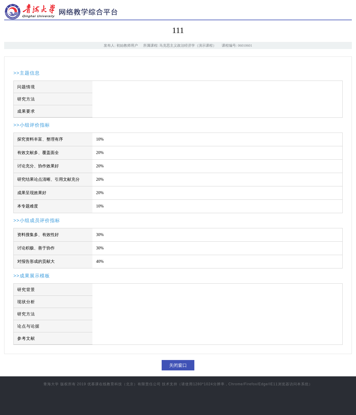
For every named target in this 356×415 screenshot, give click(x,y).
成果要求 (26, 111)
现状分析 (26, 301)
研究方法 (26, 99)
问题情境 (26, 86)
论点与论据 (28, 326)
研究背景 (26, 289)
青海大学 (51, 384)
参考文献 (26, 338)
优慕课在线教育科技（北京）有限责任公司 (124, 384)
